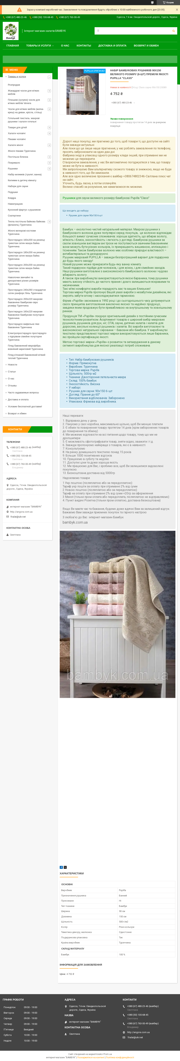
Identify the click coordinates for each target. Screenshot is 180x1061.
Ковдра (12, 198)
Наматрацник (15, 203)
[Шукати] (173, 31)
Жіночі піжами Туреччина (22, 151)
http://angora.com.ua (21, 511)
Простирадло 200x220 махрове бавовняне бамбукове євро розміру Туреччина (25, 302)
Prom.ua (107, 1054)
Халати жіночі (15, 145)
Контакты (84, 45)
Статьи (12, 371)
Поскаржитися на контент (90, 1057)
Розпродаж (14, 84)
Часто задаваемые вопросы (23, 392)
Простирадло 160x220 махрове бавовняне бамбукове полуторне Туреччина (26, 314)
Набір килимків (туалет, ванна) (25, 174)
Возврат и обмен (146, 45)
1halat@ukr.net (18, 516)
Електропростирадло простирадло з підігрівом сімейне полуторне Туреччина (27, 336)
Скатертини (14, 215)
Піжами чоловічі (17, 139)
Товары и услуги (38, 45)
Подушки (13, 192)
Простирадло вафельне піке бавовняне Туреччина (23, 326)
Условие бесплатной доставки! (25, 406)
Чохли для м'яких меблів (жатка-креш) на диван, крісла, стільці (26, 111)
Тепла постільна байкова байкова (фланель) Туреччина (26, 223)
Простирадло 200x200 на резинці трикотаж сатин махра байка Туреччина (26, 268)
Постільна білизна (18, 156)
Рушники (69, 198)
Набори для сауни (18, 186)
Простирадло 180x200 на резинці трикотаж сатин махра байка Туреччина (26, 255)
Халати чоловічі (16, 133)
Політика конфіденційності (120, 1057)
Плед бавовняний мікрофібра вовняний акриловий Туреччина (25, 347)
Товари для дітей (17, 127)
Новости (12, 364)
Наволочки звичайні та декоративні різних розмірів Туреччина (23, 280)
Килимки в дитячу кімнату (22, 180)
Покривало (14, 162)
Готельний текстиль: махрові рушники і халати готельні (24, 120)
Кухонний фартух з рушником (24, 209)
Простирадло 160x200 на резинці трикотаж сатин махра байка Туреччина (26, 243)
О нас (65, 45)
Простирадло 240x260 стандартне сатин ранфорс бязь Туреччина (27, 291)
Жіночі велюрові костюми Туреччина (22, 232)
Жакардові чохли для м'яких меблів (23, 92)
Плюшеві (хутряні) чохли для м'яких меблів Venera (24, 101)
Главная (12, 45)
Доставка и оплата (112, 45)
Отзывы (12, 385)
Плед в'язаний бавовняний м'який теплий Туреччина (26, 356)
